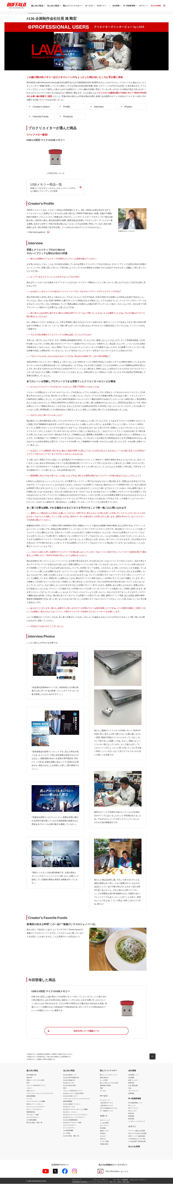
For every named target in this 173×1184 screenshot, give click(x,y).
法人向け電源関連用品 (70, 1120)
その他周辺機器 (31, 1120)
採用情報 (131, 1093)
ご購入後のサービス (106, 1106)
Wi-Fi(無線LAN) (31, 1075)
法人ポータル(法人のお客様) (137, 1134)
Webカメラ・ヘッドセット (34, 1104)
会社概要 (131, 1078)
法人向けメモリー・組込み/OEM (73, 1093)
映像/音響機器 (30, 1096)
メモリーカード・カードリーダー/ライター (39, 1093)
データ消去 (66, 1133)
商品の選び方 (104, 1078)
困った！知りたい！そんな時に (109, 1083)
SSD (27, 1083)
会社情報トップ (133, 1075)
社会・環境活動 (133, 1086)
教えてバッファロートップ (108, 1075)
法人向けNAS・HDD (69, 1086)
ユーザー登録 (104, 1141)
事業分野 (131, 1083)
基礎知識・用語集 (105, 1086)
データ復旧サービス (106, 1111)
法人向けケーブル (69, 1107)
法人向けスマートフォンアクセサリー (75, 1115)
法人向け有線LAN (69, 1080)
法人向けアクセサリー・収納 (72, 1123)
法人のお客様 (134, 1146)
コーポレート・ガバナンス (136, 1121)
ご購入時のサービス (106, 1103)
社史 (129, 1088)
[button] (40, 106)
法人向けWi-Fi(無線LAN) (71, 1078)
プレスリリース (133, 1091)
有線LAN (29, 1078)
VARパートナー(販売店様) (136, 1136)
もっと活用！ (104, 1080)
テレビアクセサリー (32, 1117)
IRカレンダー (132, 1111)
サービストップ (105, 1100)
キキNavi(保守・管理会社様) (137, 1141)
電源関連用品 (30, 1112)
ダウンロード (104, 1125)
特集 (101, 1088)
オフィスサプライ (69, 1128)
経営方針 (131, 1113)
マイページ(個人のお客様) (136, 1131)
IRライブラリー (133, 1108)
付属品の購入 (104, 1144)
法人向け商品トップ (69, 1075)
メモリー (29, 1088)
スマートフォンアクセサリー (35, 1107)
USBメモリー (30, 1091)
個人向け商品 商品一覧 (34, 1123)
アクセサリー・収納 (32, 1115)
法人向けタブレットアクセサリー (74, 1117)
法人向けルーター (69, 1083)
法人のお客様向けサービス (108, 1108)
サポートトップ (105, 1120)
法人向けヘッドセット (70, 1112)
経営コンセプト (133, 1080)
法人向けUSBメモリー (70, 1096)
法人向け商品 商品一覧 (71, 1136)
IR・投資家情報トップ (135, 1103)
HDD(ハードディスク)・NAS (35, 1080)
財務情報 (131, 1116)
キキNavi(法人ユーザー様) (136, 1139)
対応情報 (103, 1128)
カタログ (103, 1136)
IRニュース (132, 1106)
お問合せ (103, 1134)
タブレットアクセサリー (34, 1109)
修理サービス (104, 1131)
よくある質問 (104, 1123)
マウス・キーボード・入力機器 (35, 1101)
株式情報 (131, 1119)
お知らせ (103, 1139)
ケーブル (29, 1099)
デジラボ (103, 1091)
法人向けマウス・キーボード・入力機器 (75, 1109)
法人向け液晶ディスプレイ (71, 1104)
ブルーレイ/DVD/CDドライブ (35, 1086)
